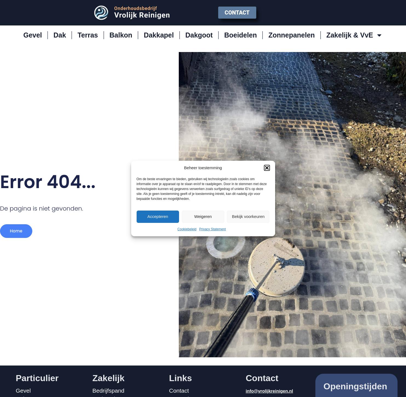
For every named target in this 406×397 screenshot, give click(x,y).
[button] (267, 168)
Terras (87, 35)
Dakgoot (199, 35)
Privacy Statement (212, 229)
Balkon (121, 35)
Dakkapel (159, 35)
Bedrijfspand (109, 390)
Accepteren (157, 216)
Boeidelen (240, 35)
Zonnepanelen (291, 35)
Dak (59, 35)
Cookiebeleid (186, 229)
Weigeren (203, 216)
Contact (179, 390)
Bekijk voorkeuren (248, 216)
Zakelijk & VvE (354, 35)
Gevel (32, 35)
